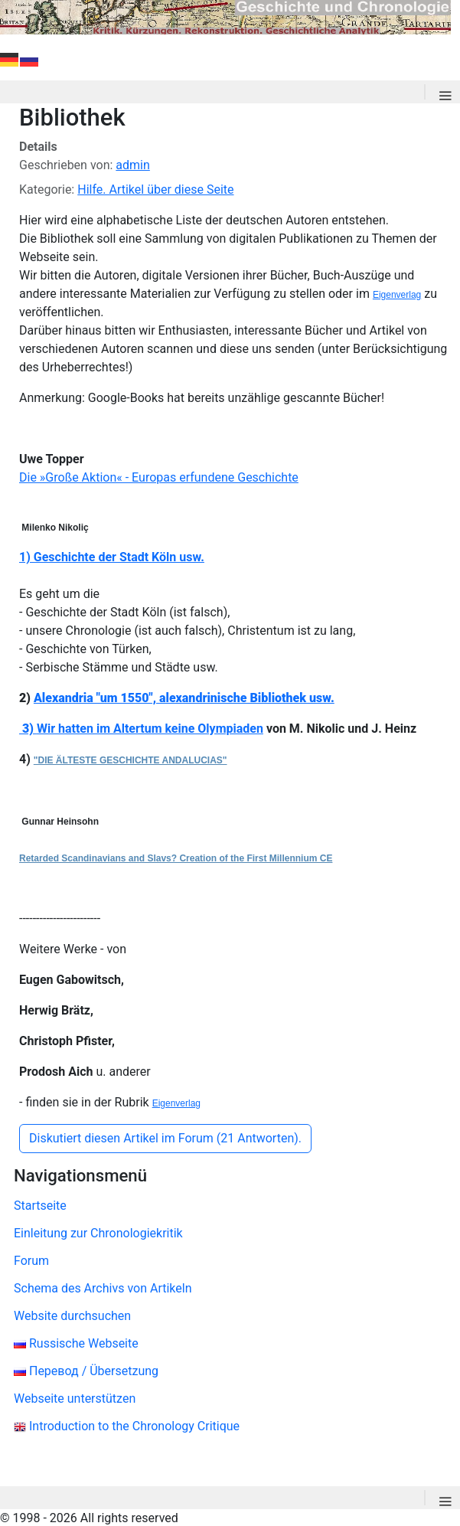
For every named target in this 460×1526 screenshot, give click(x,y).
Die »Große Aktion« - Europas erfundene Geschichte (159, 477)
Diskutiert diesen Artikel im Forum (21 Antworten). (165, 1138)
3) (29, 728)
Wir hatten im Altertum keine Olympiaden (150, 728)
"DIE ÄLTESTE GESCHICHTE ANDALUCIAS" (130, 760)
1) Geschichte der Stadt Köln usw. (111, 557)
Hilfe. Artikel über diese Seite (155, 189)
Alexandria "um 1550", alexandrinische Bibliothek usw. (184, 698)
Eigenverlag (397, 294)
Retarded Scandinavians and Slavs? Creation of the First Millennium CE (175, 858)
